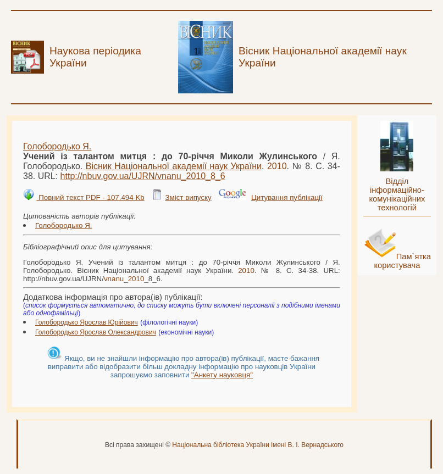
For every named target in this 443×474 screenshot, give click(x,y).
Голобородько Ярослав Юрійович (86, 322)
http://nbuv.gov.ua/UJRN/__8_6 (142, 176)
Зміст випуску (188, 197)
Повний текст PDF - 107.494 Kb (90, 197)
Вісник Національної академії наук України (174, 166)
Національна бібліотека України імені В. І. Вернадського (258, 445)
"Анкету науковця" (222, 375)
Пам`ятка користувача (402, 261)
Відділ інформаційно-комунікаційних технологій (397, 194)
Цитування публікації (287, 197)
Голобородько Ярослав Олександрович (95, 332)
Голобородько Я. (57, 146)
